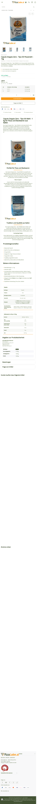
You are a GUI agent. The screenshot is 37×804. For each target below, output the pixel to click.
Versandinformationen (18, 801)
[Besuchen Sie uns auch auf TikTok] (17, 782)
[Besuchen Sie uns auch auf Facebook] (2, 782)
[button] (2, 2)
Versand (10, 83)
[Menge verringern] (2, 95)
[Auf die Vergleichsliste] (29, 14)
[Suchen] (16, 7)
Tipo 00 (17, 349)
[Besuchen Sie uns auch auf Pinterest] (9, 782)
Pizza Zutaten (26, 60)
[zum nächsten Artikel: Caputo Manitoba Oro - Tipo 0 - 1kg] (33, 10)
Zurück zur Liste (4, 10)
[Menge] (16, 95)
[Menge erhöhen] (30, 95)
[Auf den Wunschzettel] (32, 14)
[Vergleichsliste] (29, 2)
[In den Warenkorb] (18, 98)
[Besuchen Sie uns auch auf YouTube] (6, 782)
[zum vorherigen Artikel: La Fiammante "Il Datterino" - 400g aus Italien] (31, 10)
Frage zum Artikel (18, 103)
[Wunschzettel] (32, 2)
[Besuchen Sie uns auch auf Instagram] (13, 782)
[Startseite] (18, 2)
